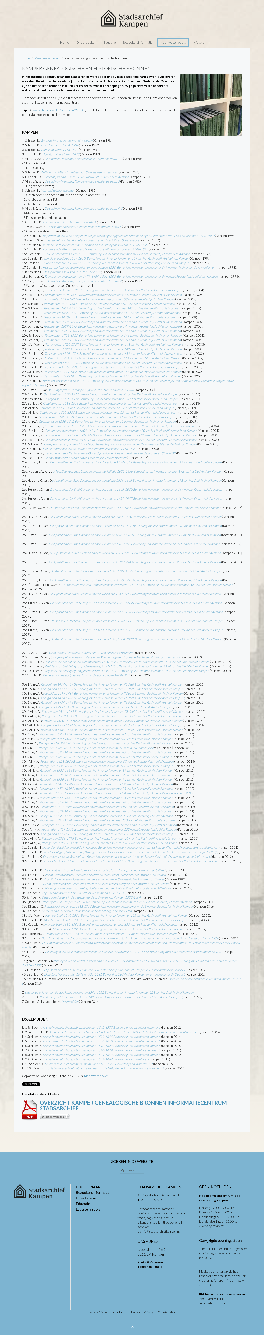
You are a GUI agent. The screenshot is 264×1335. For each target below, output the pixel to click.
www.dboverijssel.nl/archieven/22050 (58, 110)
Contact (118, 1312)
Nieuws (198, 42)
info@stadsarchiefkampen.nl (160, 1195)
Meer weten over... (173, 42)
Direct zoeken (86, 42)
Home (64, 42)
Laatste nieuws (88, 1209)
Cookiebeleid (167, 1312)
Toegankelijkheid (149, 1266)
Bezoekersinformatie (138, 42)
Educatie (109, 42)
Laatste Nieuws (98, 1312)
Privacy (149, 1312)
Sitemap (134, 1312)
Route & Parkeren (150, 1262)
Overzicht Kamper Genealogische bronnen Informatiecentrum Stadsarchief (133, 1105)
